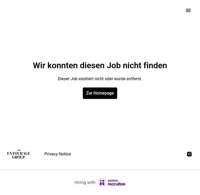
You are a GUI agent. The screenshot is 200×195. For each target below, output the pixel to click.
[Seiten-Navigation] (188, 10)
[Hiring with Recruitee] (100, 182)
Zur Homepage (100, 93)
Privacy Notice (58, 154)
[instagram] (189, 154)
